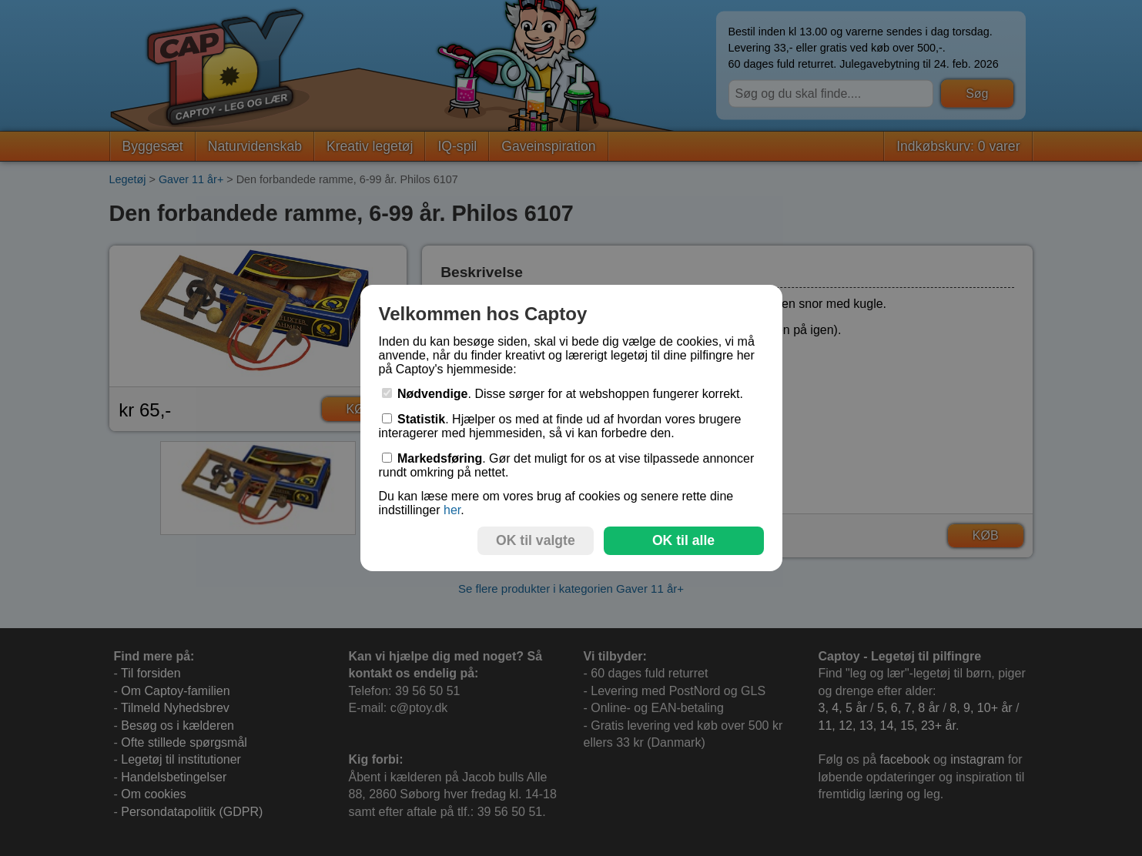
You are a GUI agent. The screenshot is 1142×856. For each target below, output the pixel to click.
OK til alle (683, 540)
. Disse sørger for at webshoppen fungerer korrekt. (563, 393)
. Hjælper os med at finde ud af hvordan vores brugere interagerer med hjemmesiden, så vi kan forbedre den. (560, 426)
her (452, 510)
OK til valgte (535, 540)
